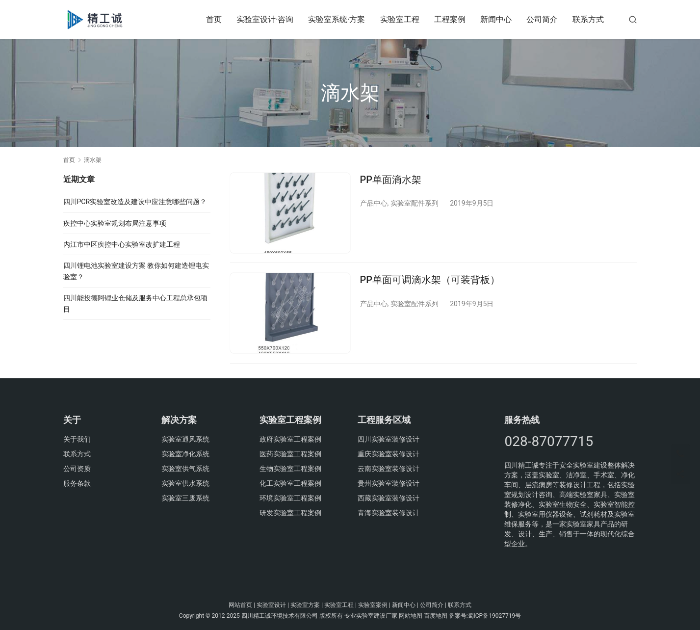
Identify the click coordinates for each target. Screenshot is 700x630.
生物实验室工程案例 (290, 468)
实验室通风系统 (185, 439)
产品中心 (374, 203)
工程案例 (450, 19)
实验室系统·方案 (336, 19)
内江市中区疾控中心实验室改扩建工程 (121, 244)
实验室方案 (305, 605)
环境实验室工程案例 (290, 498)
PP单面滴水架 (391, 179)
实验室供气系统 (185, 468)
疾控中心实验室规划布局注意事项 (114, 223)
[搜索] (632, 19)
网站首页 (240, 605)
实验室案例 (373, 605)
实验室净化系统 (185, 454)
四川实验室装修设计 (388, 439)
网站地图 (410, 615)
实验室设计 (271, 605)
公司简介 (542, 19)
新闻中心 (496, 19)
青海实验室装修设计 (388, 513)
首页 (214, 19)
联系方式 (588, 19)
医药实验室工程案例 (290, 454)
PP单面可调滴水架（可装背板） (430, 280)
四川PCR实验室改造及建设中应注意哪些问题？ (135, 202)
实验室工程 (399, 19)
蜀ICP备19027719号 (494, 615)
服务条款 (77, 483)
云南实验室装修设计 (388, 468)
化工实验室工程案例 (290, 483)
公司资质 (77, 468)
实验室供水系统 (185, 483)
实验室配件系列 (414, 203)
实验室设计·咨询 (264, 19)
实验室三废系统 (185, 498)
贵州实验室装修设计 (388, 483)
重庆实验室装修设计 (388, 454)
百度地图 (435, 615)
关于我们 (77, 439)
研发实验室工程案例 (290, 513)
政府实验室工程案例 (290, 439)
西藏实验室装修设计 (388, 498)
